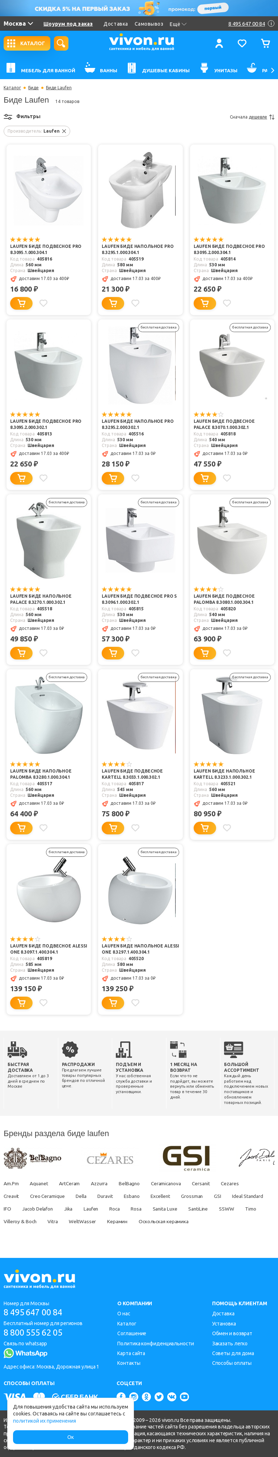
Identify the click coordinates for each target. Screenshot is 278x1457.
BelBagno (133, 1183)
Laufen (137, 1209)
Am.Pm (11, 1183)
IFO (51, 1209)
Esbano (137, 1196)
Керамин (170, 1221)
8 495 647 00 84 (36, 1313)
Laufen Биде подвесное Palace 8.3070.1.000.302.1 (224, 424)
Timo (36, 1221)
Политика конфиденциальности (155, 1343)
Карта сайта (131, 1353)
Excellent (167, 1196)
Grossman (201, 1196)
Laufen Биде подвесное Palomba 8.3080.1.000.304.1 (224, 599)
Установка (224, 1324)
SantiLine (248, 1209)
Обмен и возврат (232, 1333)
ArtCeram (71, 1183)
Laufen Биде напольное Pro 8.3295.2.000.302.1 (137, 424)
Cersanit (208, 1183)
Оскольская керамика (217, 1221)
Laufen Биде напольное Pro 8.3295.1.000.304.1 (137, 249)
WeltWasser (134, 1221)
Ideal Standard (19, 1209)
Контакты (128, 1363)
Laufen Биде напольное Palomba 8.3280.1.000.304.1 (41, 774)
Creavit (11, 1196)
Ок (70, 1437)
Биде (33, 88)
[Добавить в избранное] (44, 303)
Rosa (184, 1209)
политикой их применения (44, 1421)
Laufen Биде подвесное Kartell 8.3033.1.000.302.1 (132, 774)
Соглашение (131, 1333)
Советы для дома (233, 1353)
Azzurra (102, 1183)
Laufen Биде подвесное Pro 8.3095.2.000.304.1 (229, 249)
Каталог (12, 88)
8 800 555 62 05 (36, 1333)
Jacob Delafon (82, 1209)
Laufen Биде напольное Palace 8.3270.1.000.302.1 (41, 599)
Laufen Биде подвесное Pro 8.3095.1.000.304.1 (45, 249)
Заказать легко (230, 1343)
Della (84, 1196)
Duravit (109, 1196)
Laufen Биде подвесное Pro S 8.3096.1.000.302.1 (139, 599)
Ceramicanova (172, 1183)
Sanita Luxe (214, 1209)
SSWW (11, 1221)
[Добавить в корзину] (21, 303)
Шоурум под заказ (68, 24)
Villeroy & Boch (70, 1221)
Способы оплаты (232, 1363)
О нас (123, 1314)
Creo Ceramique (49, 1196)
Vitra (104, 1221)
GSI (227, 1196)
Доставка (116, 24)
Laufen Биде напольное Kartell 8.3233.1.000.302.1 (224, 774)
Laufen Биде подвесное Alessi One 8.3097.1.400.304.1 (48, 949)
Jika (114, 1209)
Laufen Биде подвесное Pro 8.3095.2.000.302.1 (45, 424)
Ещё (178, 24)
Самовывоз (149, 24)
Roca (162, 1209)
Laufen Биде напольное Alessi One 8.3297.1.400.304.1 (140, 949)
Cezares (238, 1183)
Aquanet (39, 1183)
